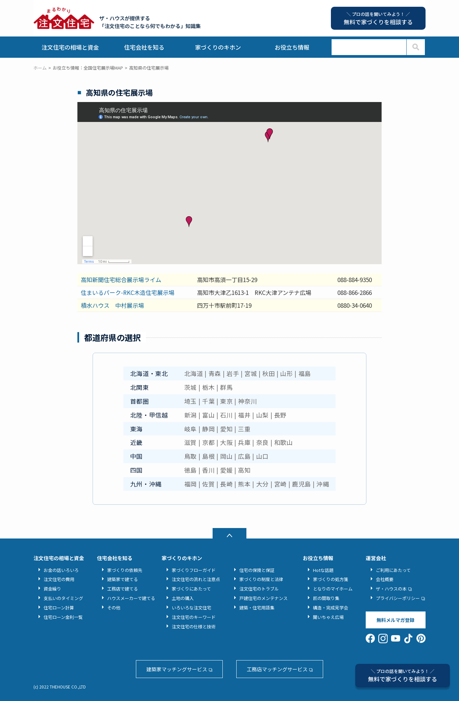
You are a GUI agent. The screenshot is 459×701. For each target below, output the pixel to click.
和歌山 (283, 442)
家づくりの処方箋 (330, 579)
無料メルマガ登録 (395, 620)
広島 (244, 456)
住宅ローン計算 (59, 607)
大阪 (226, 442)
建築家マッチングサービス (176, 669)
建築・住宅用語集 (256, 607)
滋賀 (190, 442)
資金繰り (52, 588)
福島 (304, 373)
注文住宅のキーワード (194, 617)
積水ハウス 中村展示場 (112, 305)
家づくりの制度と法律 (261, 579)
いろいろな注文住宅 (191, 607)
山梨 (262, 414)
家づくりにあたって (191, 588)
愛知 (226, 428)
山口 (262, 456)
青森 (215, 373)
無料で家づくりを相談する (402, 675)
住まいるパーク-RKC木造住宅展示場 (127, 292)
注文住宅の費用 (59, 579)
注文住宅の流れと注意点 (196, 579)
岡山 (226, 456)
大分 (262, 483)
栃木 (208, 387)
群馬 (226, 387)
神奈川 (247, 401)
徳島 (190, 470)
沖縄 (322, 483)
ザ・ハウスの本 (391, 588)
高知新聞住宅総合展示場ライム (121, 279)
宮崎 (280, 483)
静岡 (208, 428)
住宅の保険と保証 (256, 570)
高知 (244, 470)
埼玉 (190, 401)
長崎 (226, 483)
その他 (113, 607)
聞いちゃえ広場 (328, 617)
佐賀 (208, 483)
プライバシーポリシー (398, 598)
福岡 (190, 483)
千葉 (208, 401)
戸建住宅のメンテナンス (263, 598)
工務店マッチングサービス (277, 669)
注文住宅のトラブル (259, 588)
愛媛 (226, 470)
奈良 (262, 442)
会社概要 (384, 579)
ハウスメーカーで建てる (131, 598)
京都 (208, 442)
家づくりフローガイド (194, 570)
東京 (226, 401)
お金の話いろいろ (61, 570)
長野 (280, 414)
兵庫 (244, 442)
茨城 (190, 387)
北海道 (193, 373)
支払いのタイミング (63, 598)
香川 (208, 470)
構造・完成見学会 (330, 607)
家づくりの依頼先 (124, 570)
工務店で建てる (122, 588)
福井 (244, 414)
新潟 (190, 414)
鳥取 (190, 456)
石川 (226, 414)
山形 (286, 373)
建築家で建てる (122, 579)
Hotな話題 (323, 570)
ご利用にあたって (393, 570)
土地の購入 (183, 598)
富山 (208, 414)
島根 (208, 456)
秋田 (268, 373)
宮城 (250, 373)
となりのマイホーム (333, 588)
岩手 (232, 373)
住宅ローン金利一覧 (63, 617)
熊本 (244, 483)
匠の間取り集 (326, 598)
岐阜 (190, 428)
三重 (244, 428)
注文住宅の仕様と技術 (194, 626)
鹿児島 (301, 483)
